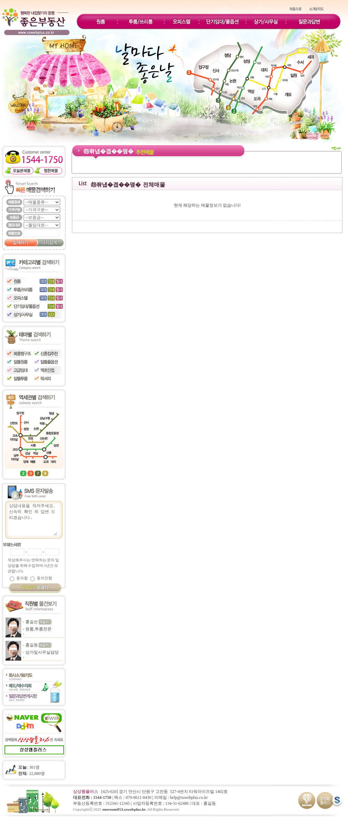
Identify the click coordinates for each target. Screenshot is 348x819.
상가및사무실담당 (42, 652)
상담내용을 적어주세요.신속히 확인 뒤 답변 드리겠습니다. (32, 519)
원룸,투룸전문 (38, 629)
